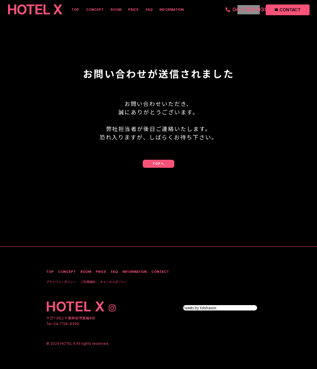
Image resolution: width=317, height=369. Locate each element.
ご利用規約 (87, 281)
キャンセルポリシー (113, 281)
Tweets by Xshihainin (199, 307)
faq (149, 9)
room (116, 9)
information (171, 9)
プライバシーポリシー (61, 281)
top (75, 9)
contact (160, 272)
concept (95, 9)
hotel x (75, 306)
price (133, 9)
